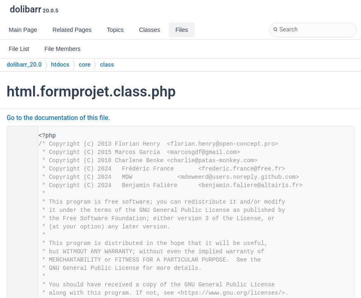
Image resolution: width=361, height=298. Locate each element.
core (85, 64)
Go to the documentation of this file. (58, 118)
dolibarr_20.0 (24, 64)
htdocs (60, 64)
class (107, 64)
